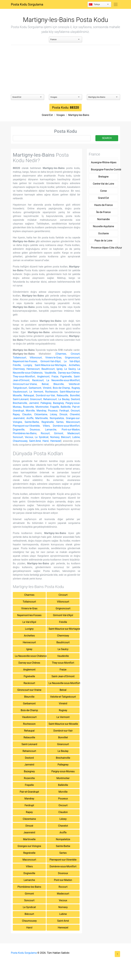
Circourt (75, 353)
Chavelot (75, 414)
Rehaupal (29, 395)
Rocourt (45, 433)
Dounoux (35, 429)
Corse (103, 190)
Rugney (76, 387)
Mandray (41, 410)
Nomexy (54, 437)
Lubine (76, 437)
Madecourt (73, 433)
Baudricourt (48, 368)
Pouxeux (53, 410)
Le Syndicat (41, 437)
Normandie (103, 219)
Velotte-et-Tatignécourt (63, 696)
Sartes (59, 421)
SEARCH (107, 138)
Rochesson (51, 391)
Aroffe (29, 418)
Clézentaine (40, 414)
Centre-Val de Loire (103, 183)
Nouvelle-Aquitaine (103, 226)
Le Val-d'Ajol (72, 361)
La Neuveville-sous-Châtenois (30, 655)
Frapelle (54, 406)
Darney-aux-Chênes (69, 372)
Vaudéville (50, 372)
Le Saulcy (70, 368)
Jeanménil (19, 418)
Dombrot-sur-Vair (45, 395)
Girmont (58, 433)
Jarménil (34, 403)
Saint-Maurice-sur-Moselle (63, 723)
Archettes (74, 365)
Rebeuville (62, 395)
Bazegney (58, 403)
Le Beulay (63, 399)
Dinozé (63, 414)
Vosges (60, 115)
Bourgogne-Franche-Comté (104, 169)
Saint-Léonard (20, 399)
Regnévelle (47, 421)
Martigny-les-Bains (78, 115)
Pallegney (46, 403)
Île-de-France (103, 212)
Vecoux (29, 437)
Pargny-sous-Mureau (63, 771)
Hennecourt (33, 368)
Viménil (47, 387)
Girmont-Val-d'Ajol (51, 361)
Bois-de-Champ (61, 387)
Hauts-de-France (103, 205)
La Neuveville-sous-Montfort (63, 380)
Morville (30, 410)
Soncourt (18, 437)
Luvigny (28, 365)
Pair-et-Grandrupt (29, 791)
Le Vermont (36, 391)
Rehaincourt (50, 399)
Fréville (17, 365)
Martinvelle (41, 418)
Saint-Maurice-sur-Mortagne (50, 365)
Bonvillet (75, 395)
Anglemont (43, 376)
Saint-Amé (35, 440)
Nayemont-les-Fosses (25, 361)
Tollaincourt (19, 357)
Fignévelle (66, 376)
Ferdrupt (64, 410)
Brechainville (20, 403)
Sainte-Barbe (32, 421)
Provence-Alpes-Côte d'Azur (104, 247)
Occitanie (103, 233)
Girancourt (36, 399)
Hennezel (55, 440)
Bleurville (58, 384)
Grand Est (47, 115)
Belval (45, 384)
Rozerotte (28, 406)
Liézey (53, 414)
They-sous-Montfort (24, 376)
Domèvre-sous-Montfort (66, 425)
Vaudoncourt (20, 391)
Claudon (26, 414)
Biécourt (66, 437)
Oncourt (75, 410)
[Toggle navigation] (115, 4)
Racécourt (38, 380)
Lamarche (50, 429)
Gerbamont (35, 387)
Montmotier (41, 406)
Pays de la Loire (103, 240)
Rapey (16, 414)
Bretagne (103, 176)
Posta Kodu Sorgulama (27, 4)
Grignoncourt (72, 357)
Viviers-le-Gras (53, 357)
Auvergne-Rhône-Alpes (103, 162)
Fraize (55, 376)
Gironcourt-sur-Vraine (25, 384)
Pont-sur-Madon (71, 429)
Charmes (61, 353)
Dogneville (19, 429)
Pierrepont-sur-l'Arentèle (26, 425)
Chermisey (19, 368)
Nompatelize (57, 418)
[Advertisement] (65, 70)
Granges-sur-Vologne (29, 846)
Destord (75, 399)
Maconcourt (73, 421)
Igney (59, 368)
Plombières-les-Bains (25, 433)
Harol (46, 440)
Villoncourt (36, 357)
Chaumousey (20, 440)
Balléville (66, 406)
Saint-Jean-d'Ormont (63, 676)
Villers (46, 425)
